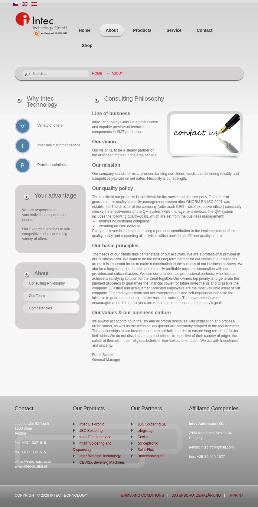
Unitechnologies (150, 456)
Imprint (235, 495)
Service (174, 30)
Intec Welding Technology (100, 456)
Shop (87, 45)
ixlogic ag (145, 431)
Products (142, 30)
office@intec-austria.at (33, 461)
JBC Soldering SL (152, 424)
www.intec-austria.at (31, 466)
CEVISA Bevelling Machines (102, 462)
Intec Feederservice (95, 437)
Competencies (40, 308)
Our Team (37, 296)
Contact (204, 30)
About (112, 30)
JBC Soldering (91, 431)
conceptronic (148, 443)
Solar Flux (146, 450)
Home (85, 30)
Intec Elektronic (92, 424)
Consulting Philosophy (47, 283)
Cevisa (143, 437)
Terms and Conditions (141, 495)
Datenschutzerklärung (196, 495)
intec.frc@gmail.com (217, 447)
